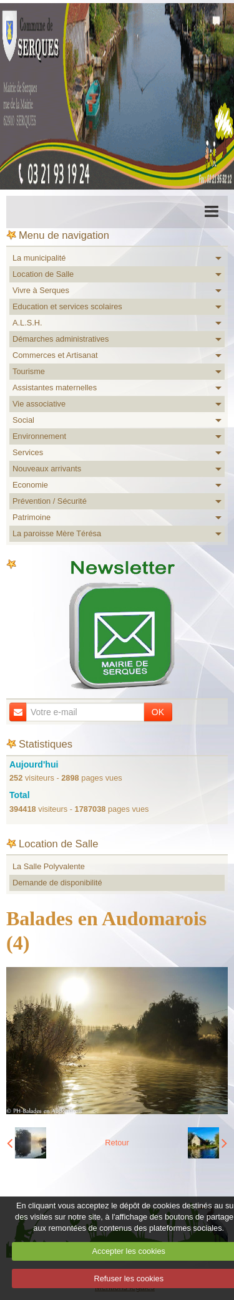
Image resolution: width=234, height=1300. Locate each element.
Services (27, 452)
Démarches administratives (60, 339)
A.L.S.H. (27, 322)
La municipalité (39, 257)
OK (158, 712)
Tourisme (28, 371)
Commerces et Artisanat (55, 355)
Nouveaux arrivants (46, 468)
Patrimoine (31, 517)
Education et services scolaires (67, 306)
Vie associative (39, 403)
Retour (117, 1142)
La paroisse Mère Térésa (56, 533)
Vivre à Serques (40, 290)
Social (23, 420)
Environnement (39, 436)
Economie (30, 484)
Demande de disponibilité (57, 882)
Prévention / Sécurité (49, 501)
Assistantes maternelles (54, 387)
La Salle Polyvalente (48, 866)
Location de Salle (43, 274)
